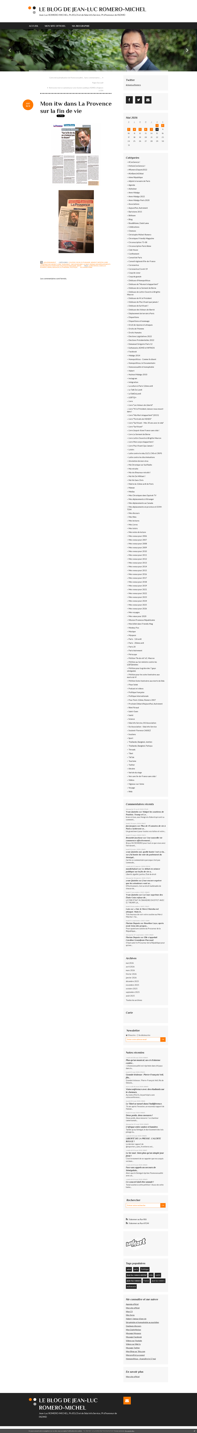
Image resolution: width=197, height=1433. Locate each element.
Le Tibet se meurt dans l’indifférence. (144, 1103)
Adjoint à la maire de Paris (139, 181)
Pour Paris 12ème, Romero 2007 (142, 700)
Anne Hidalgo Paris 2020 (139, 200)
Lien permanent (48, 262)
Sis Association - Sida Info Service (143, 727)
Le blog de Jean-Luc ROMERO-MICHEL (92, 9)
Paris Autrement (135, 650)
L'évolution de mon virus (138, 461)
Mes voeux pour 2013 (138, 563)
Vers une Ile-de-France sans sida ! (142, 776)
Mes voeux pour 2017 (138, 578)
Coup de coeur (74, 262)
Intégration (133, 382)
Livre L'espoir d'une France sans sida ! (144, 430)
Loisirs (131, 449)
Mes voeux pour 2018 (138, 582)
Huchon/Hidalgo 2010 (138, 374)
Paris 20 (132, 647)
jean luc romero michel (136, 1275)
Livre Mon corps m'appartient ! (141, 442)
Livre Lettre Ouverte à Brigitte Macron (145, 438)
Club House (133, 250)
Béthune (132, 215)
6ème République (136, 177)
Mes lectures (134, 521)
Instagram (133, 378)
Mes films (132, 517)
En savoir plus (129, 1431)
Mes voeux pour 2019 (138, 585)
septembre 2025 (133, 992)
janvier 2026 (131, 977)
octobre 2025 (131, 988)
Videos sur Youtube (134, 1340)
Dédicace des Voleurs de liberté (142, 309)
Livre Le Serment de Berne (139, 434)
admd (49, 267)
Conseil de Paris (135, 257)
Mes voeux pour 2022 (138, 593)
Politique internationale (139, 696)
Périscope (133, 654)
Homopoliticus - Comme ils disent (142, 359)
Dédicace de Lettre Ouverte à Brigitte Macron (143, 293)
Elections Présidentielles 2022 (141, 340)
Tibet (131, 753)
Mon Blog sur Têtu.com (135, 1351)
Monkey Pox (134, 628)
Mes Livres (133, 524)
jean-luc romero (134, 1281)
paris (136, 1269)
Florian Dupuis (133, 923)
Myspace (132, 635)
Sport (131, 738)
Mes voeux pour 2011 (138, 555)
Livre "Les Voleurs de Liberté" (141, 405)
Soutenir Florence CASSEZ (140, 730)
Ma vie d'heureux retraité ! (140, 472)
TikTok (131, 757)
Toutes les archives (134, 1000)
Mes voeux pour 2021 (138, 589)
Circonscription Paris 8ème (140, 246)
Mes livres (130, 1315)
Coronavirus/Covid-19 (138, 269)
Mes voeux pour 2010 (138, 551)
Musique (132, 631)
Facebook (133, 351)
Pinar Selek (133, 684)
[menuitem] (35, 25)
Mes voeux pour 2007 (138, 540)
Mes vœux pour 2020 (137, 616)
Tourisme (132, 761)
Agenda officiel (132, 1304)
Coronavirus (134, 265)
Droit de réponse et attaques (141, 325)
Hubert (131, 371)
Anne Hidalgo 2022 (137, 196)
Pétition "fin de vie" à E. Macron (142, 658)
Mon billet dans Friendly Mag (141, 624)
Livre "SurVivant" (136, 426)
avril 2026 (130, 966)
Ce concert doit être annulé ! (140, 1182)
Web (130, 791)
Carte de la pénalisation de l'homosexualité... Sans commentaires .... (75, 78)
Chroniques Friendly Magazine (141, 238)
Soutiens (132, 734)
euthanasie (64, 267)
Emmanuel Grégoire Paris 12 (140, 344)
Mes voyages (134, 612)
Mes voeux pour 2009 (138, 547)
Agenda (132, 185)
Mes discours (134, 513)
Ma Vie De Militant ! (137, 476)
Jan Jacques (131, 826)
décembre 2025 (132, 981)
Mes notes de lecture (137, 532)
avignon (55, 267)
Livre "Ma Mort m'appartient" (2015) (144, 415)
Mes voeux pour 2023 (138, 597)
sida (151, 1275)
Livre (131, 401)
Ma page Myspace (133, 1333)
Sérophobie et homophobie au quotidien (142, 1322)
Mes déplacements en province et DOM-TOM (144, 508)
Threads (132, 749)
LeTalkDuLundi (135, 393)
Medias (92, 264)
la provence (94, 266)
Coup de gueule (135, 276)
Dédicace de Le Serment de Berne (142, 288)
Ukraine (132, 768)
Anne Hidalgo (134, 192)
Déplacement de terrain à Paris (141, 313)
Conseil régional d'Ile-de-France (142, 261)
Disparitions (134, 317)
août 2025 (130, 996)
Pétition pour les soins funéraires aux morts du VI (143, 675)
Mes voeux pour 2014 (138, 566)
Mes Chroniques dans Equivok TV (142, 495)
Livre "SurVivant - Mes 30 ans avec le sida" (73, 264)
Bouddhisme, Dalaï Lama (139, 223)
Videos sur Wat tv (133, 1344)
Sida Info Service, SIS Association (142, 723)
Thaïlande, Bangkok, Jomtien (140, 742)
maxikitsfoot (132, 869)
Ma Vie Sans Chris (136, 480)
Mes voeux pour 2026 (138, 608)
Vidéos (131, 780)
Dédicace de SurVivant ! (138, 306)
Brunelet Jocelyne (134, 838)
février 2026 (131, 974)
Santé (79, 266)
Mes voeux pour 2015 (138, 570)
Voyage (132, 788)
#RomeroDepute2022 (138, 169)
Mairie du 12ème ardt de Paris (141, 484)
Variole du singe (135, 772)
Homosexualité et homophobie (141, 367)
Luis (128, 909)
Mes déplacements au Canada (141, 503)
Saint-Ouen (133, 711)
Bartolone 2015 (135, 212)
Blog (131, 219)
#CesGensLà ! (134, 162)
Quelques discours (133, 1326)
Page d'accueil (97, 83)
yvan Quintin (132, 880)
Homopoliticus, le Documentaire (142, 363)
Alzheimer (133, 189)
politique (74, 267)
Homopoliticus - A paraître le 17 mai (141, 1359)
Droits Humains (135, 332)
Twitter (132, 765)
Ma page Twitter (133, 1348)
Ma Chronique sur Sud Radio (140, 465)
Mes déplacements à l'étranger (141, 499)
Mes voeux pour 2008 (138, 543)
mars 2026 (130, 970)
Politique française (68, 266)
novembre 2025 (132, 985)
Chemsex (132, 231)
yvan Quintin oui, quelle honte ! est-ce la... (145, 852)
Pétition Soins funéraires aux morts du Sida (146, 681)
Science (132, 719)
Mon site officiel (55, 26)
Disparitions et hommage (139, 321)
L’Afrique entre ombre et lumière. (142, 1127)
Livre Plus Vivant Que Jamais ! (141, 446)
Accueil (33, 26)
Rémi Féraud (134, 707)
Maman (132, 488)
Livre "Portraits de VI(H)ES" (140, 419)
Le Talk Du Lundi (135, 390)
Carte (129, 1012)
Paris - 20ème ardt (136, 643)
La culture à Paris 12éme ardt (141, 386)
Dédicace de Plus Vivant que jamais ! (144, 302)
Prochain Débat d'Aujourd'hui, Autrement (146, 704)
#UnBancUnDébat (136, 173)
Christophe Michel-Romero (140, 234)
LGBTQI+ (132, 397)
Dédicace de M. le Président (140, 298)
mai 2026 (130, 963)
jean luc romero (158, 1281)
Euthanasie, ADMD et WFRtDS (92, 262)
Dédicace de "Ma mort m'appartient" (143, 284)
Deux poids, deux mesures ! (139, 1115)
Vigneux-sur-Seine (136, 784)
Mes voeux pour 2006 (138, 536)
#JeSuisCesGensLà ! (137, 166)
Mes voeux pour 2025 (138, 605)
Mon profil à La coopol (135, 1355)
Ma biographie (81, 26)
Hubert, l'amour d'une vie (136, 1319)
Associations (134, 204)
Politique (145, 1269)
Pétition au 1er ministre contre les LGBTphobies (142, 663)
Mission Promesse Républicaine (142, 620)
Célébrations (134, 227)
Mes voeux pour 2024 (138, 601)
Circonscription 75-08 (138, 242)
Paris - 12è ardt (135, 639)
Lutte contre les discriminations (142, 457)
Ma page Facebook (134, 1337)
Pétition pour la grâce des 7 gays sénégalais (141, 669)
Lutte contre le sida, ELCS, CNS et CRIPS (145, 453)
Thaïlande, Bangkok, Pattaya (140, 746)
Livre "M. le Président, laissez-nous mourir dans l (145, 410)
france (146, 1281)
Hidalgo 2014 (134, 355)
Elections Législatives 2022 (140, 336)
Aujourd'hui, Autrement (138, 208)
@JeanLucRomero (133, 85)
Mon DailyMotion (133, 1329)
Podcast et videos (136, 688)
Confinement (134, 254)
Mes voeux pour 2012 (138, 559)
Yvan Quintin (132, 812)
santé (158, 1275)
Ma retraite (133, 469)
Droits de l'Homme (136, 328)
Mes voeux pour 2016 (138, 574)
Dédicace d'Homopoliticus (139, 280)
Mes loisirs (133, 528)
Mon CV (129, 1311)
